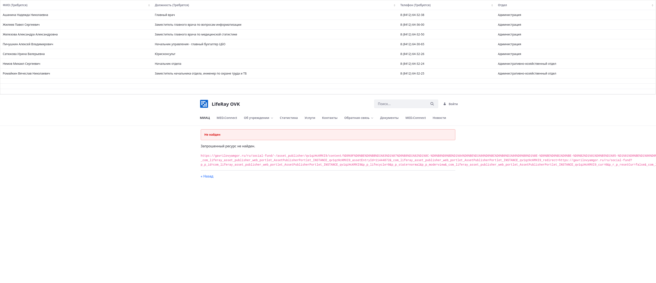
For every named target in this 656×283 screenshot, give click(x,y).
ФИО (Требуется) (76, 5)
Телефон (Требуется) (446, 5)
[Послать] (432, 104)
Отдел (575, 5)
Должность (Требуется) (275, 5)
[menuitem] (205, 117)
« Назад (207, 176)
